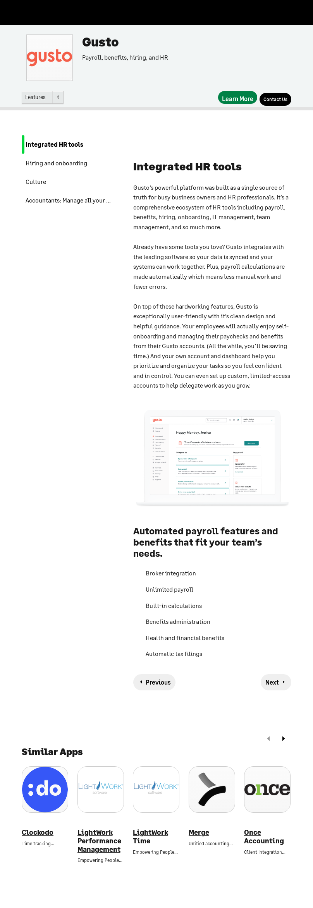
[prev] (268, 739)
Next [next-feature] (272, 682)
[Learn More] (237, 97)
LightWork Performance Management (99, 840)
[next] (283, 739)
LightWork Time (150, 836)
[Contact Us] (275, 99)
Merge (199, 832)
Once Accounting (264, 836)
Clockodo (37, 832)
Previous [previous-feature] (158, 682)
